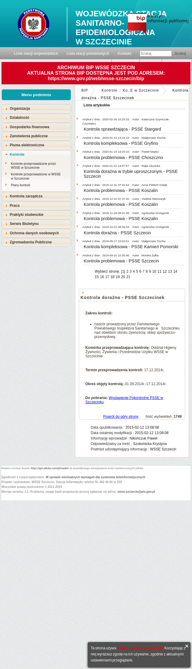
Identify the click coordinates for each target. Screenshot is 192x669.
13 (170, 271)
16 (102, 277)
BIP (84, 90)
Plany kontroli (20, 185)
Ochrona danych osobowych (34, 233)
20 (123, 277)
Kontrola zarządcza (26, 196)
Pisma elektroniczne (27, 145)
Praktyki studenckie (27, 215)
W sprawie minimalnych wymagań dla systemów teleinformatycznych (95, 477)
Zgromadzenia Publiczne (31, 242)
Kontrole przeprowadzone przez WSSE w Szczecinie (33, 166)
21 (128, 277)
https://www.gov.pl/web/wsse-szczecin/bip (96, 78)
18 (112, 277)
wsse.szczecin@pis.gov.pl (136, 491)
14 (175, 271)
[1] (123, 271)
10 (154, 271)
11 (159, 271)
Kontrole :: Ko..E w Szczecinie (130, 90)
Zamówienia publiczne (29, 136)
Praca (14, 205)
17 (107, 277)
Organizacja (20, 108)
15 (97, 277)
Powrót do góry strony (120, 416)
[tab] (36, 108)
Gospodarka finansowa (29, 127)
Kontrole (17, 154)
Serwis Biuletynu (24, 224)
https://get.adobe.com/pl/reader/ (50, 468)
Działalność (19, 117)
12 (165, 271)
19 (118, 277)
